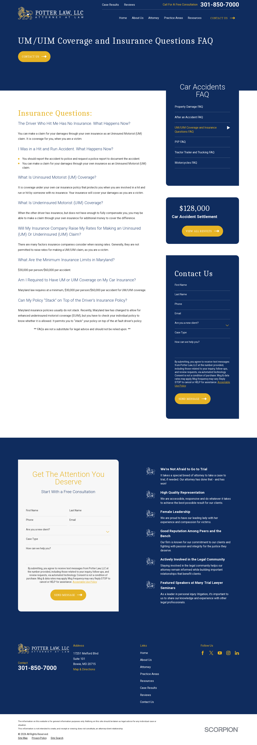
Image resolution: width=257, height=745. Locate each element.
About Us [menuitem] (137, 18)
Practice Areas (149, 674)
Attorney (145, 667)
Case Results (110, 4)
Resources (147, 681)
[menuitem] (202, 107)
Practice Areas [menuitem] (173, 18)
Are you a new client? (187, 322)
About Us (146, 660)
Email (178, 313)
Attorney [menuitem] (153, 18)
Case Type (181, 332)
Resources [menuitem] (194, 18)
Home (144, 653)
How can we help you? (187, 342)
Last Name (181, 294)
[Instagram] (228, 653)
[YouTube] (220, 653)
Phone (178, 304)
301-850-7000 (219, 5)
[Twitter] (211, 653)
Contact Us (147, 702)
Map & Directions (84, 669)
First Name (181, 284)
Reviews (129, 4)
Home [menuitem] (123, 18)
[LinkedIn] (237, 653)
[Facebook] (203, 653)
